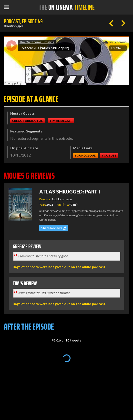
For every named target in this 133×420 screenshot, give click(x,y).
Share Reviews (53, 228)
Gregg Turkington (27, 120)
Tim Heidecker (61, 120)
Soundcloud (85, 155)
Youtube (109, 155)
